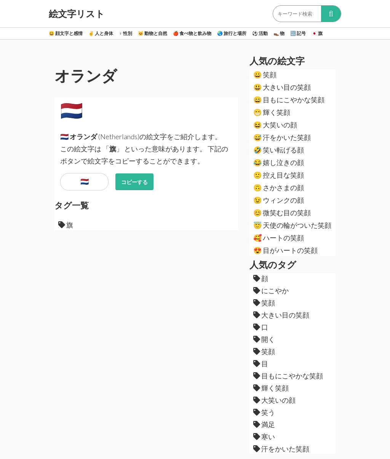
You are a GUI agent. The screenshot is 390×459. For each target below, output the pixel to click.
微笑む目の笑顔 (282, 212)
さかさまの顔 (278, 187)
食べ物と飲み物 (192, 33)
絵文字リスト (77, 13)
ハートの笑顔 (278, 237)
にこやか (271, 290)
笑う (264, 412)
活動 (260, 33)
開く (264, 339)
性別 (125, 33)
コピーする (134, 182)
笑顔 (265, 74)
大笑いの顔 (275, 125)
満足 (264, 424)
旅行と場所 (231, 33)
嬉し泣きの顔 (278, 162)
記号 (298, 33)
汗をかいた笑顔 (282, 137)
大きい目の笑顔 (282, 87)
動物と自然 (152, 33)
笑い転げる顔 (278, 150)
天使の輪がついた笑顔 (292, 225)
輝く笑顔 (271, 112)
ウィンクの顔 (278, 200)
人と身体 (100, 33)
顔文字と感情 (66, 33)
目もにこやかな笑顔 (288, 99)
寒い (264, 436)
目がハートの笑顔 (285, 250)
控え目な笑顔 (278, 175)
